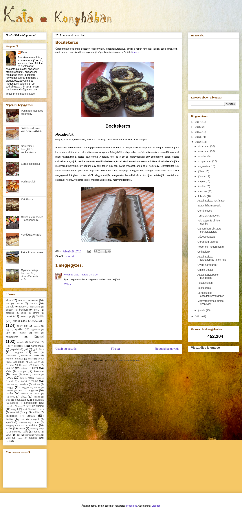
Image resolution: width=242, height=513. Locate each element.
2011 (198, 316)
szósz (22, 428)
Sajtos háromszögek (209, 205)
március (203, 191)
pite (20, 406)
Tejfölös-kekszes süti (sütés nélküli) (31, 130)
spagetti (35, 419)
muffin (9, 393)
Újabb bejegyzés (65, 348)
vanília (37, 435)
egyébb (19, 329)
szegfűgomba (13, 425)
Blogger (156, 505)
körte (8, 371)
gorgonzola (37, 345)
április (201, 186)
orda (8, 400)
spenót (9, 422)
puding (40, 405)
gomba (18, 346)
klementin (23, 365)
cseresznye (26, 316)
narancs (10, 396)
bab (7, 304)
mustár (25, 393)
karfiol (40, 358)
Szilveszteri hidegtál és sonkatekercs (28, 149)
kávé (11, 362)
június (201, 176)
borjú (36, 310)
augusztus (204, 166)
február (202, 196)
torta (8, 434)
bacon (19, 303)
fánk (36, 333)
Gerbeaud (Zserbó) (208, 241)
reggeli (14, 409)
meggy (10, 387)
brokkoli (10, 313)
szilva (9, 428)
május (202, 181)
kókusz (10, 368)
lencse (37, 374)
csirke (40, 316)
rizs (42, 409)
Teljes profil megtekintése (20, 93)
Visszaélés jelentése (205, 347)
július (201, 171)
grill (26, 349)
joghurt (9, 358)
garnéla (20, 342)
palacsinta (38, 400)
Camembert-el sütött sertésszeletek (209, 230)
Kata (24, 52)
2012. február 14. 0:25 (86, 274)
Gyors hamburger (207, 264)
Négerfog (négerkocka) (210, 246)
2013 (198, 136)
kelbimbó (33, 362)
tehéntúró (14, 431)
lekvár (26, 374)
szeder (35, 422)
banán (33, 303)
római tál (14, 412)
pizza (28, 406)
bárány (22, 306)
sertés (31, 415)
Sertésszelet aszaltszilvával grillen (210, 294)
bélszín (9, 310)
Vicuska (68, 274)
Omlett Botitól (205, 269)
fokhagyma (12, 336)
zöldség (33, 437)
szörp (41, 429)
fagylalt (22, 332)
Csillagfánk (203, 251)
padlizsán (20, 399)
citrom (36, 313)
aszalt (34, 300)
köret (35, 368)
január (202, 310)
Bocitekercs (204, 287)
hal (36, 352)
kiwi (12, 365)
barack (10, 306)
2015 (198, 126)
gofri (8, 346)
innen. (135, 52)
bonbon (23, 309)
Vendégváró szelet (31, 234)
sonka (9, 419)
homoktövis (11, 356)
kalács (31, 359)
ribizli (33, 409)
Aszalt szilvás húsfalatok (211, 200)
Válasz (67, 284)
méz (20, 390)
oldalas (37, 397)
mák (11, 381)
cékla (23, 313)
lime (22, 378)
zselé (8, 441)
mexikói (9, 390)
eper (8, 332)
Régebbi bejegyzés (167, 348)
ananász (22, 300)
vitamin (19, 438)
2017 (198, 121)
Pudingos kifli (28, 181)
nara (37, 394)
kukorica (39, 371)
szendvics (31, 425)
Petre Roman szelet (32, 252)
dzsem (37, 326)
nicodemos (131, 505)
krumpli (21, 371)
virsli (8, 438)
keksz (20, 361)
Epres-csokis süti (31, 163)
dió (26, 325)
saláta (36, 412)
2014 (198, 131)
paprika (14, 403)
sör (22, 419)
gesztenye (34, 342)
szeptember (205, 161)
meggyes (25, 387)
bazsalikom (35, 307)
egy (7, 330)
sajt (25, 412)
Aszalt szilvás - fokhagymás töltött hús (211, 258)
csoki (16, 321)
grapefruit (15, 349)
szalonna (23, 422)
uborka (28, 435)
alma (8, 300)
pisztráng (10, 406)
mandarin (10, 384)
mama (34, 381)
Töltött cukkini (205, 282)
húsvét (24, 355)
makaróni (22, 381)
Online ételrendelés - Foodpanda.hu (32, 219)
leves (9, 377)
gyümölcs (38, 349)
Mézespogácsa (206, 236)
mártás (36, 384)
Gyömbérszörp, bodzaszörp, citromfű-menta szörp (30, 275)
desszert (69, 256)
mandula (23, 384)
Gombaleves (204, 210)
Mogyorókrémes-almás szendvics (210, 302)
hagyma (18, 352)
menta (37, 387)
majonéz (40, 378)
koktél (36, 365)
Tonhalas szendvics (208, 215)
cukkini (10, 316)
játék (36, 355)
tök (18, 435)
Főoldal (115, 348)
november (204, 151)
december (204, 146)
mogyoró (33, 390)
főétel (39, 336)
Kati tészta (27, 199)
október (202, 156)
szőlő (32, 429)
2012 (198, 141)
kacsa (20, 358)
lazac (14, 374)
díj (18, 326)
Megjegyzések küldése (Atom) (124, 360)
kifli (42, 362)
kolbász (24, 368)
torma (37, 431)
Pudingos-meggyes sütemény (32, 112)
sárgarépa (11, 415)
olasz (24, 396)
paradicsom (30, 402)
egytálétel (35, 330)
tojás (25, 431)
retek (25, 409)
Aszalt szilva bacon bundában (208, 276)
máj (30, 378)
